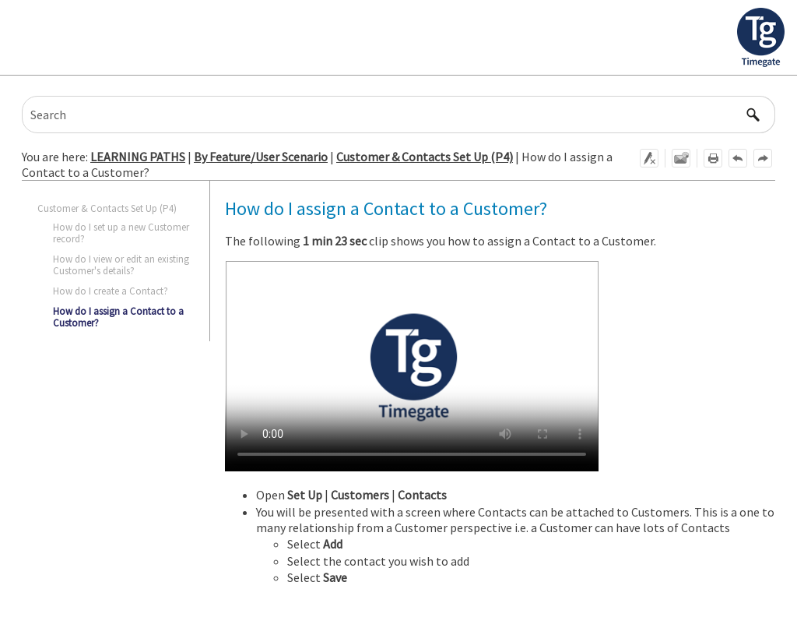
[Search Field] (398, 114)
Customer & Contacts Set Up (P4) (424, 156)
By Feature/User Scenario (261, 156)
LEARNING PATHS (137, 156)
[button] (753, 114)
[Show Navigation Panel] (776, 37)
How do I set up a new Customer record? (121, 232)
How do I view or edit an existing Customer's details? (121, 264)
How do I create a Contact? (110, 291)
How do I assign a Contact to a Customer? (118, 317)
